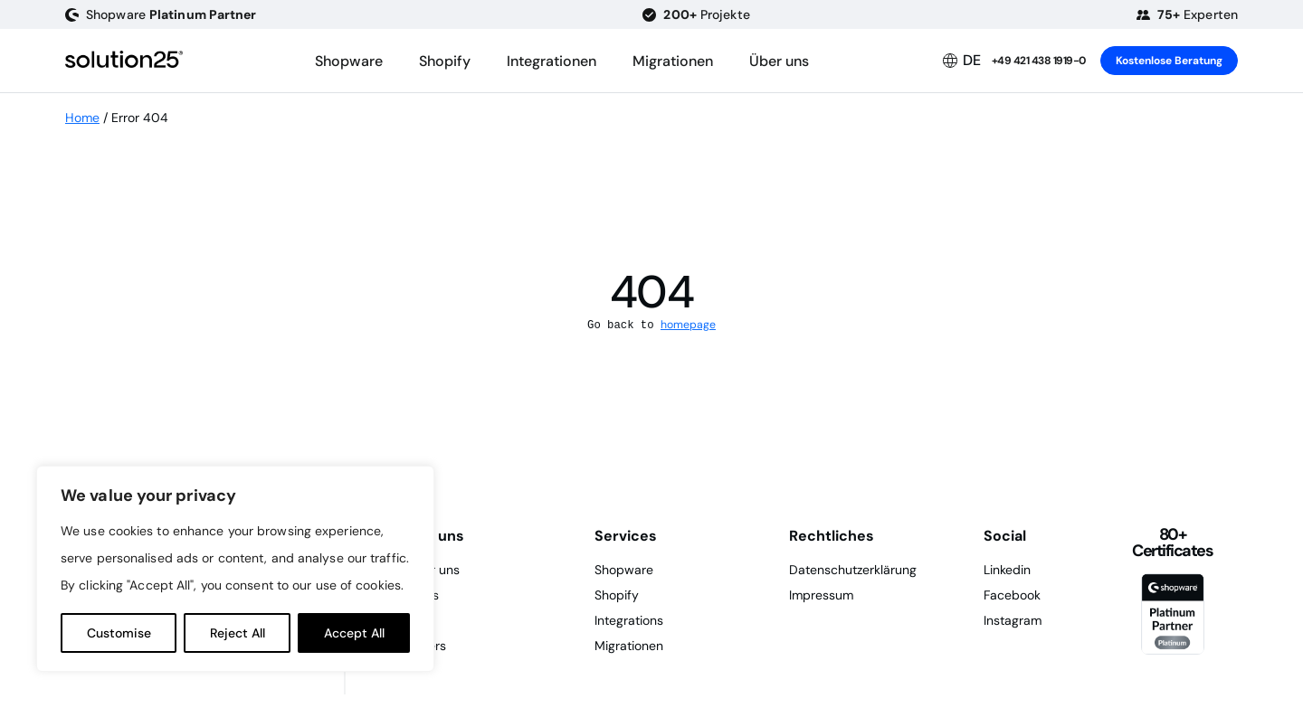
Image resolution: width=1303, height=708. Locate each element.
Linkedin (1007, 570)
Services (625, 535)
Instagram (1012, 620)
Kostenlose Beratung (1169, 60)
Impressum (821, 595)
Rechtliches (831, 535)
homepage (688, 324)
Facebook (1012, 595)
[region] (235, 569)
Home (82, 117)
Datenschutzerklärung (853, 570)
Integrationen (551, 61)
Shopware (349, 61)
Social (1005, 535)
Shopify (445, 61)
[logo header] (124, 61)
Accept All (354, 633)
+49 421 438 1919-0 (1039, 60)
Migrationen (672, 61)
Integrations (628, 620)
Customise (119, 633)
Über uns (779, 61)
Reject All (237, 633)
